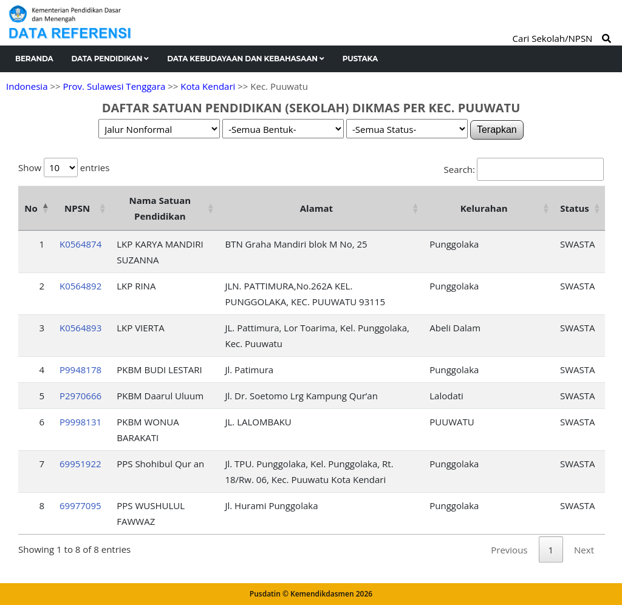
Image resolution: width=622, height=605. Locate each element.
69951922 (80, 464)
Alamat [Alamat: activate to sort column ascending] (316, 208)
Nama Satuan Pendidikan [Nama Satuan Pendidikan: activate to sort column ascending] (160, 208)
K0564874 (80, 244)
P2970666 (80, 396)
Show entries (63, 167)
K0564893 (80, 328)
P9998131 (80, 422)
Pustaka (360, 58)
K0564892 (80, 286)
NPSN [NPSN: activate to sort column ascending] (77, 208)
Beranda (34, 58)
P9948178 (80, 369)
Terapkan (497, 129)
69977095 (80, 505)
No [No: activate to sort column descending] (30, 208)
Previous (509, 550)
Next (584, 550)
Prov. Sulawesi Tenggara (114, 86)
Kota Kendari (207, 86)
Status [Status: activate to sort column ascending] (574, 208)
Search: (524, 169)
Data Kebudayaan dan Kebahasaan (245, 58)
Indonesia (26, 86)
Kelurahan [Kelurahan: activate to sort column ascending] (484, 208)
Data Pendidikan (110, 58)
